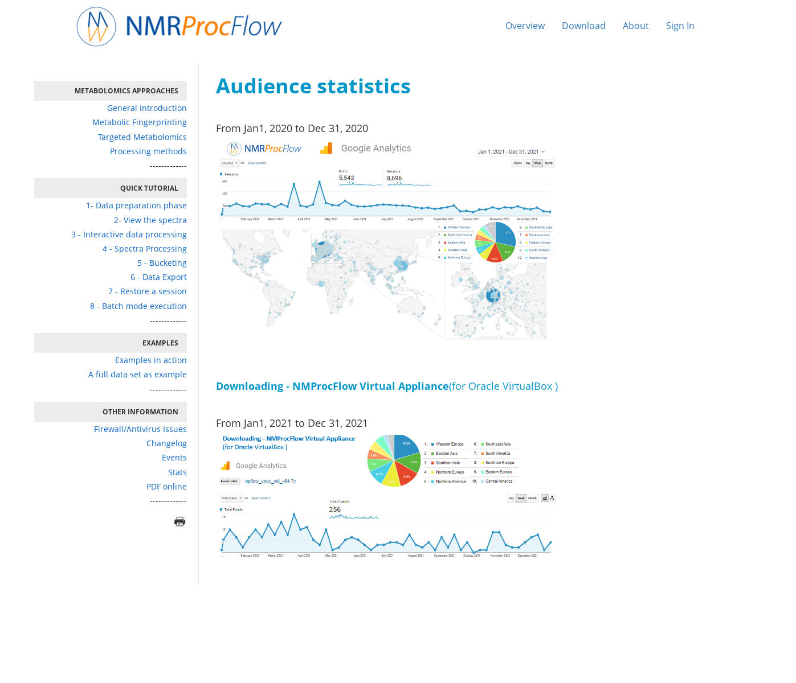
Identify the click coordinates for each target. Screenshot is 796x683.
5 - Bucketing (162, 262)
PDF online (166, 486)
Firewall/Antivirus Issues (140, 428)
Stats (177, 472)
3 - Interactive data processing (129, 234)
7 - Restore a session (147, 291)
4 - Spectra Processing (145, 248)
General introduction (147, 107)
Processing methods (148, 151)
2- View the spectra (150, 220)
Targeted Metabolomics (142, 136)
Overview (525, 25)
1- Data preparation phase (136, 205)
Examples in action (151, 360)
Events (174, 457)
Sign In (680, 25)
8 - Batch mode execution (138, 306)
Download (584, 25)
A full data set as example (137, 374)
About (636, 25)
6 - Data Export (158, 276)
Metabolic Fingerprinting (139, 122)
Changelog (166, 443)
